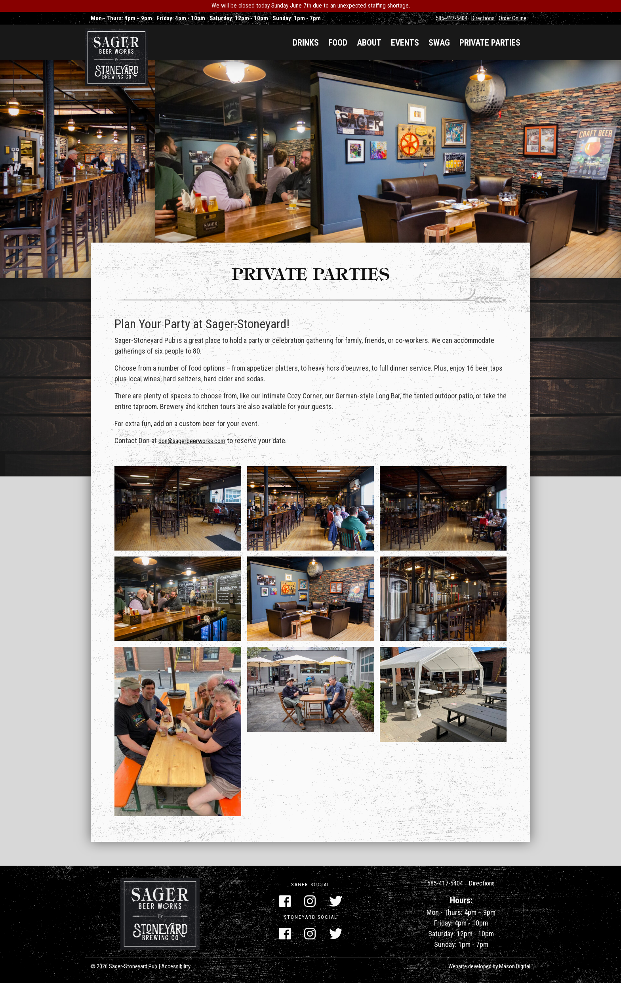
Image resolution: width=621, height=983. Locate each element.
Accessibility (175, 966)
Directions (483, 18)
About (369, 43)
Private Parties (489, 43)
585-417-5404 (451, 18)
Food (337, 43)
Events (405, 43)
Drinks (306, 43)
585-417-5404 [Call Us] (443, 883)
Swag (439, 43)
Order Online (512, 18)
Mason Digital (514, 966)
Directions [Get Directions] (484, 883)
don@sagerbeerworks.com (196, 446)
